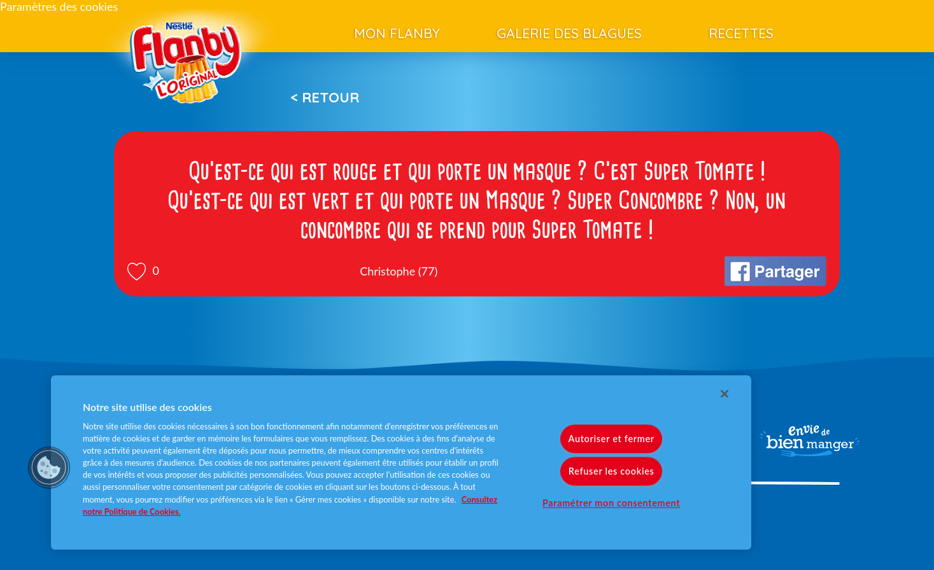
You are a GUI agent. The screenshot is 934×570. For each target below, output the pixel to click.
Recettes (741, 33)
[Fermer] (725, 394)
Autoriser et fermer (611, 438)
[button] (49, 467)
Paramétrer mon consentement (611, 502)
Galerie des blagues (569, 33)
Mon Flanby (397, 33)
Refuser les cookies (612, 471)
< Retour (324, 97)
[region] (401, 462)
